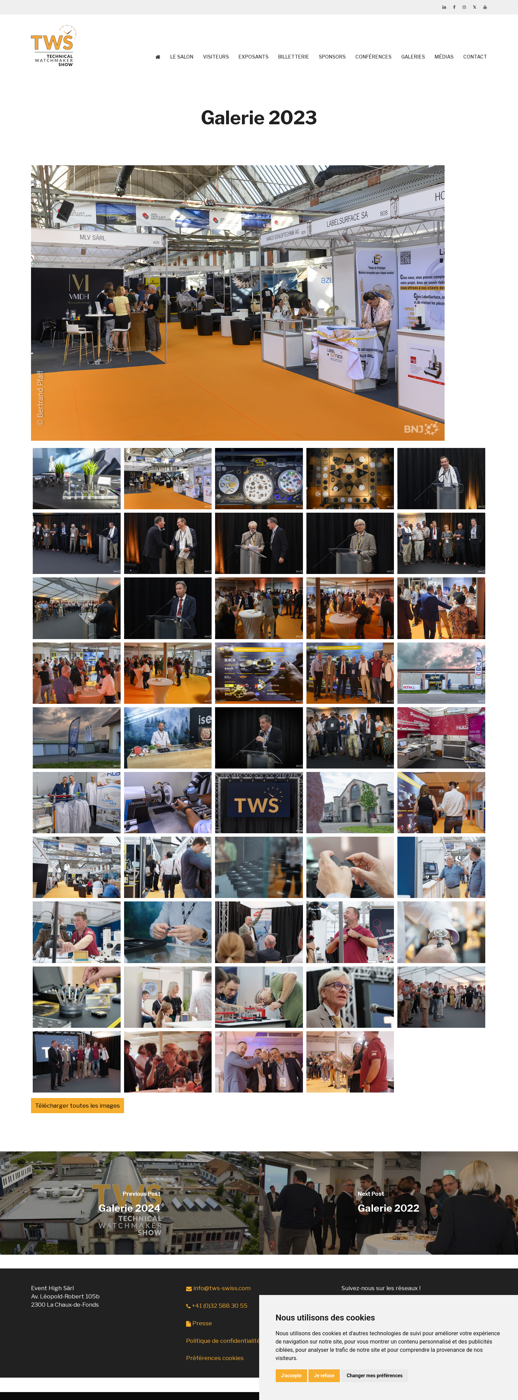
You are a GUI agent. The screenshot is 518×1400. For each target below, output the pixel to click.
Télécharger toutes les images (77, 1105)
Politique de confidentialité (223, 1340)
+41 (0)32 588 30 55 (216, 1305)
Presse (199, 1323)
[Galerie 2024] (129, 1203)
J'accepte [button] (291, 1375)
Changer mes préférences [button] (375, 1375)
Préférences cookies (215, 1358)
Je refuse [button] (324, 1375)
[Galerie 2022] (388, 1203)
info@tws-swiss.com (218, 1288)
